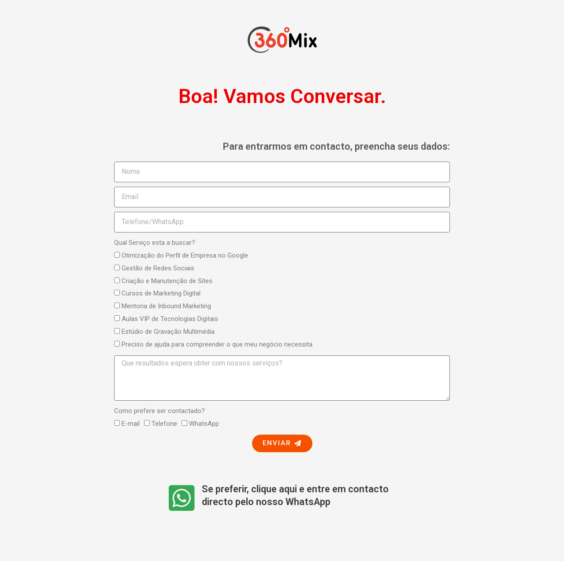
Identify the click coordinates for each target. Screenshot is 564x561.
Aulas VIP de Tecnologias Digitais (170, 319)
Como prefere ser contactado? (159, 411)
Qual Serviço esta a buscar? (154, 243)
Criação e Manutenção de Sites (167, 281)
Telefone (164, 424)
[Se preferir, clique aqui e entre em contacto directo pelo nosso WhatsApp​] (182, 498)
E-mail (131, 424)
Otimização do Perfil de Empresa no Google (185, 255)
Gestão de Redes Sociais (158, 268)
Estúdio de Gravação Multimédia (168, 332)
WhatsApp (204, 424)
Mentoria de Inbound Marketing (166, 306)
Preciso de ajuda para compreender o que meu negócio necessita (217, 344)
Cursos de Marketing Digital (161, 293)
